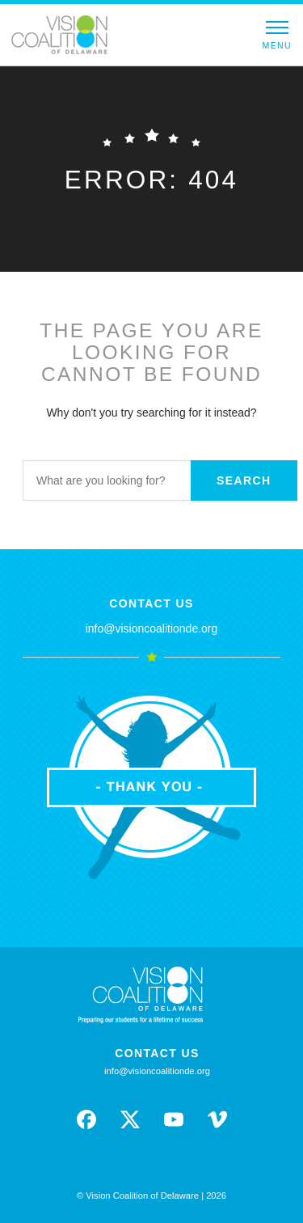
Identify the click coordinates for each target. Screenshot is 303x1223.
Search (244, 480)
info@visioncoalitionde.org (152, 628)
